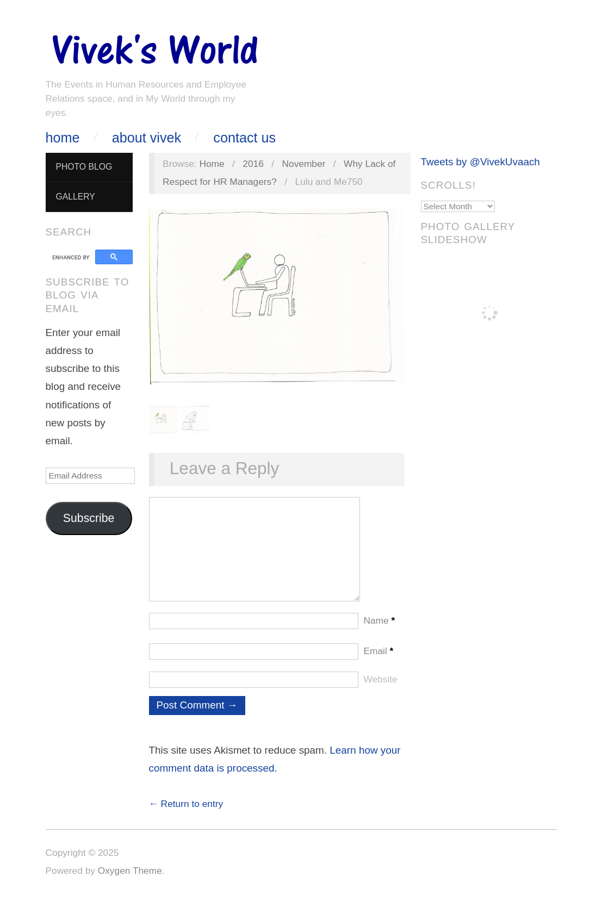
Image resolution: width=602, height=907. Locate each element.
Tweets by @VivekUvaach (480, 161)
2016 (253, 163)
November (304, 163)
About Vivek (146, 138)
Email (379, 661)
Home (63, 138)
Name (379, 631)
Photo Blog (83, 166)
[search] (72, 257)
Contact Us (244, 138)
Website (381, 690)
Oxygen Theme (130, 881)
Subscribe (89, 518)
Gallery (75, 196)
